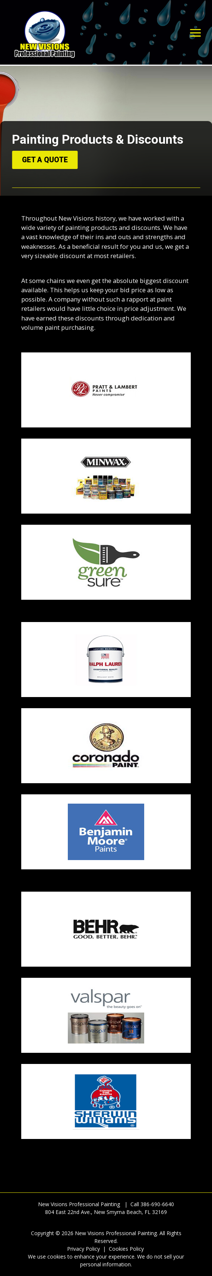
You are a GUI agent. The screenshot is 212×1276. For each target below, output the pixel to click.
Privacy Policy (83, 1248)
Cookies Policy (126, 1248)
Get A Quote (45, 160)
